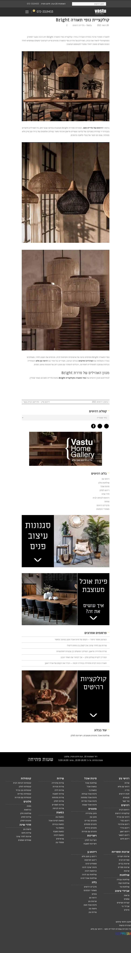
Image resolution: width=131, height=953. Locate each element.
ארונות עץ (92, 901)
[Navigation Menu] (27, 11)
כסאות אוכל (92, 786)
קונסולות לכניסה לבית (22, 783)
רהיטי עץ (105, 479)
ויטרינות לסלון (77, 735)
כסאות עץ (60, 817)
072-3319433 (33, 3)
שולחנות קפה (123, 883)
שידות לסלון (59, 801)
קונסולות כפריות (24, 794)
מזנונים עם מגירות (89, 831)
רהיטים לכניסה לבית (101, 497)
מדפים (126, 910)
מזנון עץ (93, 817)
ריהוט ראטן (124, 831)
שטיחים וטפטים (24, 840)
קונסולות (26, 778)
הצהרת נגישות (125, 925)
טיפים (106, 501)
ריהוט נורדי (124, 828)
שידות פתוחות (58, 797)
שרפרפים (60, 838)
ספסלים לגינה (91, 863)
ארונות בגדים (124, 863)
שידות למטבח (58, 794)
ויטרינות (92, 835)
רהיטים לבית (124, 809)
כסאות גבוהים (58, 824)
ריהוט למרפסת (90, 860)
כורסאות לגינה (91, 871)
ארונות (126, 871)
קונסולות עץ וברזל (23, 790)
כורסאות (27, 809)
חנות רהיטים (124, 794)
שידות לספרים (58, 804)
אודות (127, 783)
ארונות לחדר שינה (23, 836)
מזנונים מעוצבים (90, 735)
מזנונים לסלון (25, 820)
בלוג (94, 882)
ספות (29, 806)
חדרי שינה (25, 825)
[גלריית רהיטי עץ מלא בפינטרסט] (105, 425)
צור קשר (125, 801)
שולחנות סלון (103, 482)
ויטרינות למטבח (90, 843)
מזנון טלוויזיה (91, 813)
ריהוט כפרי (124, 820)
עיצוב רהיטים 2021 (100, 402)
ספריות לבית (124, 860)
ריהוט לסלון (104, 490)
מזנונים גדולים (91, 828)
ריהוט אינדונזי (123, 824)
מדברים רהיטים (103, 505)
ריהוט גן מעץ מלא (89, 856)
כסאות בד (60, 828)
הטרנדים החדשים (86, 361)
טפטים (126, 899)
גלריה (127, 790)
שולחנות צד (124, 886)
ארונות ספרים (123, 867)
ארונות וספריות (120, 852)
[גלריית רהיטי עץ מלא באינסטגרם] (99, 425)
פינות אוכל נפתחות (89, 797)
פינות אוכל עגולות (89, 794)
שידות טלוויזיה (58, 783)
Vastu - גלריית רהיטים (82, 25)
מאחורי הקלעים (102, 509)
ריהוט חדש (124, 838)
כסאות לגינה (59, 835)
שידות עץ (93, 912)
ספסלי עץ (60, 842)
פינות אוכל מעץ (90, 905)
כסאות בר (93, 790)
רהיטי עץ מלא (42, 361)
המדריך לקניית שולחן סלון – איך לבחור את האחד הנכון (84, 657)
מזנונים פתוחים (90, 824)
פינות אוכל (105, 486)
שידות (60, 778)
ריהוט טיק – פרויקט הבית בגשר (36, 402)
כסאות (60, 812)
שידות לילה (59, 790)
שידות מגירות (58, 786)
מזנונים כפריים (91, 820)
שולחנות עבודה (123, 879)
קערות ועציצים (123, 902)
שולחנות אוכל (103, 735)
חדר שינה (105, 494)
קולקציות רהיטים (122, 813)
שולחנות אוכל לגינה (88, 878)
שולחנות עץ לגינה (89, 874)
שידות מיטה (26, 833)
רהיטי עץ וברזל (123, 817)
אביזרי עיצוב (122, 891)
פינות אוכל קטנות (89, 804)
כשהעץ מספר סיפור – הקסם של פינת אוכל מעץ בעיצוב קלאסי (81, 639)
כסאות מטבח (58, 831)
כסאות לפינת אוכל (56, 820)
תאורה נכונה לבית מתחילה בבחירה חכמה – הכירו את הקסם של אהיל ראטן (76, 663)
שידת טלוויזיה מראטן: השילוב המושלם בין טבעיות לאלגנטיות (81, 651)
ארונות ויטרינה (123, 856)
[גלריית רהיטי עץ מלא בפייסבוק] (92, 425)
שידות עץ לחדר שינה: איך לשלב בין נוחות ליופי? (87, 645)
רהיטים (125, 805)
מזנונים (92, 809)
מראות (126, 895)
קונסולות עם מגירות (23, 797)
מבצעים (126, 797)
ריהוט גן (92, 852)
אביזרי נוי (125, 906)
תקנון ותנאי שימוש (123, 921)
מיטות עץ (27, 829)
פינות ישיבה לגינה (89, 867)
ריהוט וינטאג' (123, 835)
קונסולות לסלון (25, 786)
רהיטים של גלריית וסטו (93, 128)
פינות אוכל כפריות (89, 801)
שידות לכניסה (58, 808)
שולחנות (124, 875)
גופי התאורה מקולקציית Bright (72, 378)
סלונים (27, 801)
